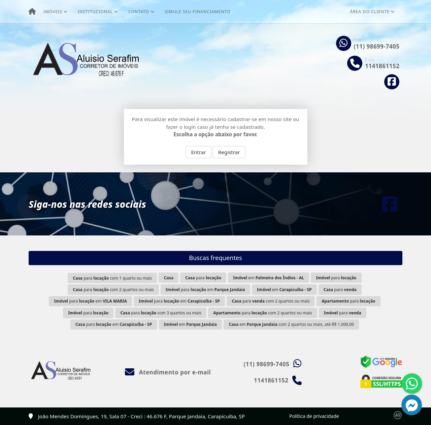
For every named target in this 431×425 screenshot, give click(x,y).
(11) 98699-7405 (377, 46)
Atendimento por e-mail (168, 372)
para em (205, 289)
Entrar (198, 152)
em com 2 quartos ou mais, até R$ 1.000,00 (291, 324)
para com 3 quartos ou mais (160, 313)
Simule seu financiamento (198, 12)
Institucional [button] (95, 12)
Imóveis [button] (52, 12)
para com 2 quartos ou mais (113, 289)
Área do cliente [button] (370, 12)
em (268, 278)
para (203, 278)
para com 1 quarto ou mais (112, 278)
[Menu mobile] (32, 12)
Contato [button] (138, 12)
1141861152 (382, 65)
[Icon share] (392, 82)
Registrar (229, 152)
